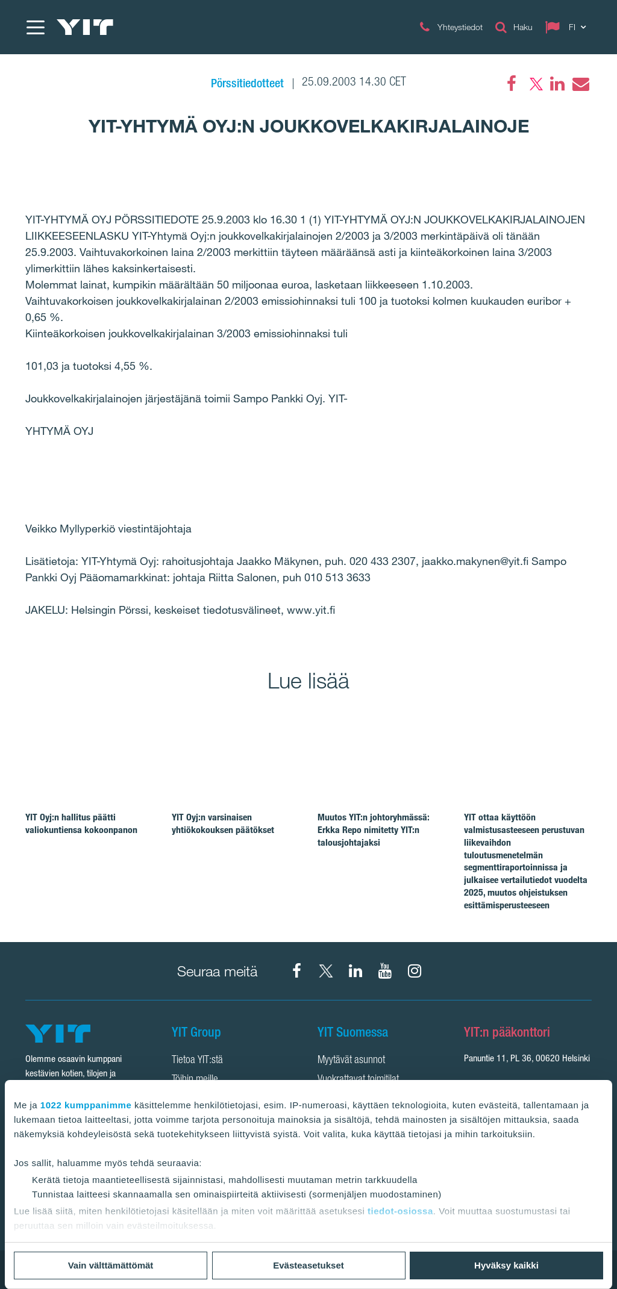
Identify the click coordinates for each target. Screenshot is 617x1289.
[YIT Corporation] (355, 971)
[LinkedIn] (557, 83)
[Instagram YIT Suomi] (414, 971)
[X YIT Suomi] (326, 971)
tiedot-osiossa (400, 1211)
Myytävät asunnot (351, 1060)
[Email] (580, 83)
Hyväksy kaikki (506, 1265)
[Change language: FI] (568, 27)
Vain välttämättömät (111, 1265)
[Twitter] (534, 83)
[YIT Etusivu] (85, 27)
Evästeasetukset (308, 1265)
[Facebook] (511, 83)
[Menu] (35, 27)
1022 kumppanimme (85, 1105)
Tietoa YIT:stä (197, 1060)
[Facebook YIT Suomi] (296, 971)
